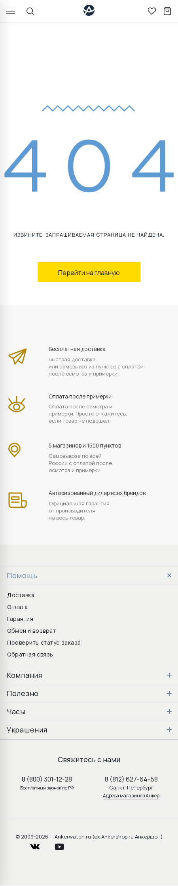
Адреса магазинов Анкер (131, 795)
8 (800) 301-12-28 (47, 779)
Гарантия (20, 618)
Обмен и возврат (31, 630)
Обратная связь (30, 654)
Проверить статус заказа (44, 642)
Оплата (17, 607)
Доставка (20, 595)
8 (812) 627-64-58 (131, 779)
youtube (64, 845)
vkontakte (40, 845)
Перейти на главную (89, 272)
